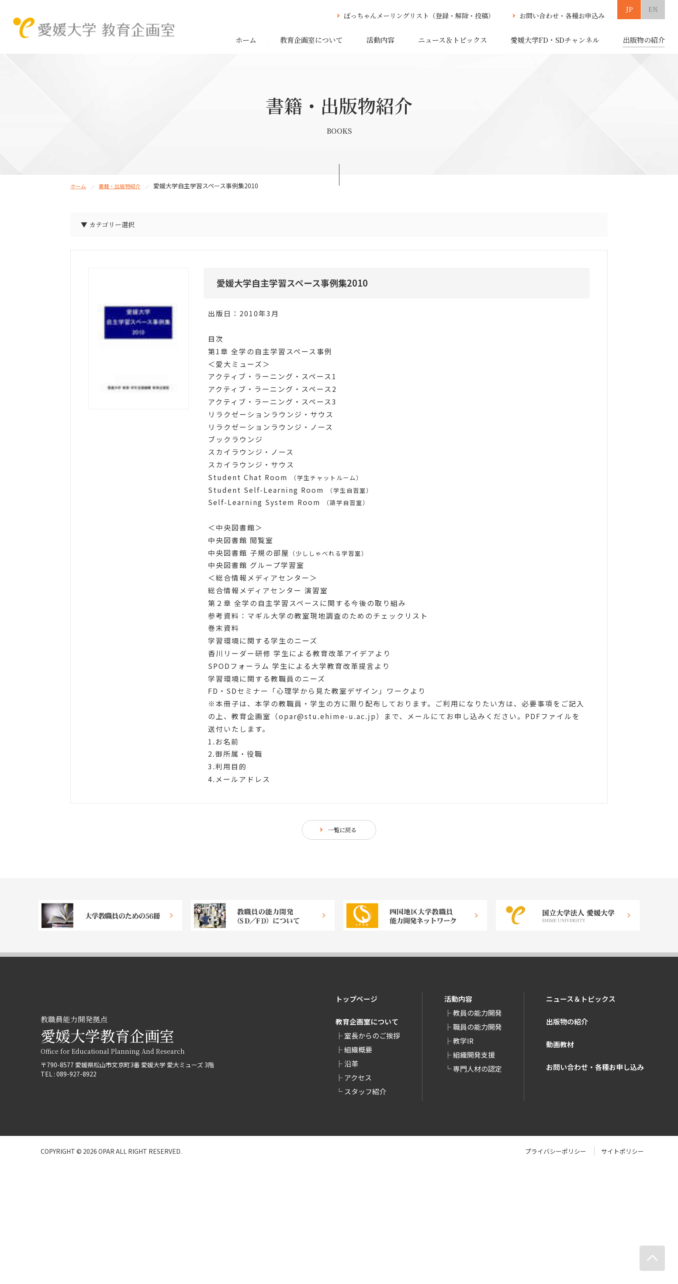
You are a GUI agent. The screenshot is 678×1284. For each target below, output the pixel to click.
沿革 (351, 1067)
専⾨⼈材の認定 (477, 1072)
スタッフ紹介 (365, 1095)
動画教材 (560, 1048)
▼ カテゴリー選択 (112, 226)
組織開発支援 (474, 1058)
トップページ (356, 1002)
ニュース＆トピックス (581, 1002)
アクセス (358, 1081)
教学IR (463, 1044)
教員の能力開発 (477, 1016)
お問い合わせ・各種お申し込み (595, 1071)
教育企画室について (367, 1025)
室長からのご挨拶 (372, 1039)
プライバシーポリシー (555, 1155)
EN (653, 9)
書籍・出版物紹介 (125, 185)
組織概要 (358, 1053)
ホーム (245, 40)
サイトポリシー (622, 1155)
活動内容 (458, 1002)
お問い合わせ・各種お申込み (562, 15)
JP (629, 9)
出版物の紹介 (567, 1025)
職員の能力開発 (477, 1030)
